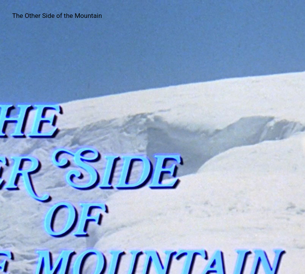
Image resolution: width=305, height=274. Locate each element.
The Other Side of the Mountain (57, 15)
